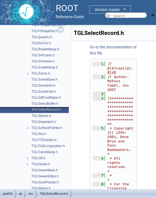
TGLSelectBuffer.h (44, 104)
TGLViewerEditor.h (45, 176)
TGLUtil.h (38, 158)
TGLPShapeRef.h (44, 31)
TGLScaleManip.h (44, 67)
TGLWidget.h (41, 188)
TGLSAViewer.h (42, 61)
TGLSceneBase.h (44, 79)
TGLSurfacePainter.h (46, 128)
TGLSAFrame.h (42, 55)
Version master (107, 9)
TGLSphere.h (41, 116)
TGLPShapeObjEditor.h (48, 25)
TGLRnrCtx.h (41, 43)
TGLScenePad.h (43, 92)
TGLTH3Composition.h (48, 146)
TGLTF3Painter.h (43, 140)
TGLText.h (38, 134)
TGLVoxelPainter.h (45, 182)
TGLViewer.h (40, 164)
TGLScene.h (40, 73)
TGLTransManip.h (44, 152)
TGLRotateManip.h (45, 49)
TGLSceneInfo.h (43, 85)
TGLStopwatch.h (43, 122)
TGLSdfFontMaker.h (46, 98)
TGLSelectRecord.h (45, 110)
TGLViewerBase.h (44, 170)
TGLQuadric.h (41, 37)
